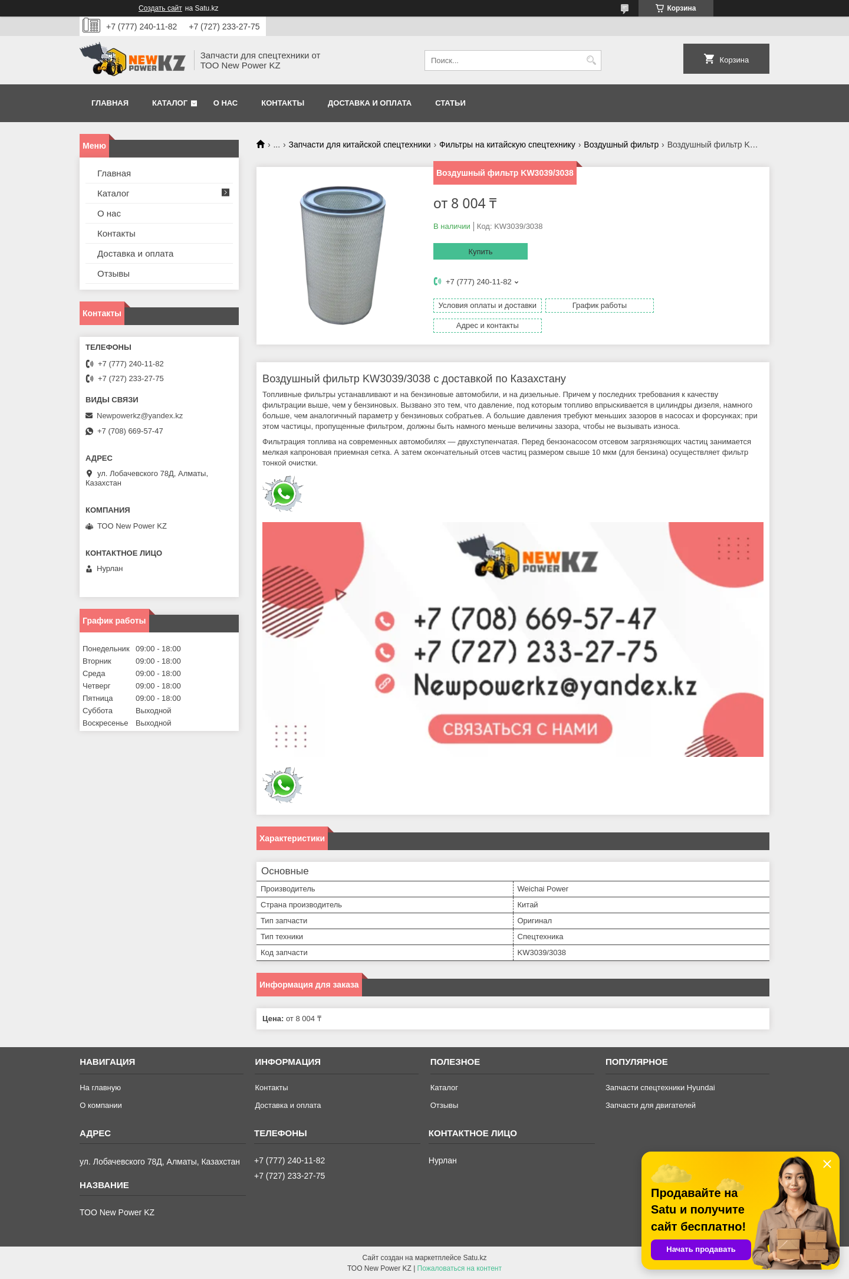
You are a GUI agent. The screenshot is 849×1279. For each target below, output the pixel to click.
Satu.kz (474, 1257)
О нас (225, 103)
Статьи (450, 103)
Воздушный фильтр (621, 144)
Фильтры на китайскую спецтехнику (507, 144)
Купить (480, 251)
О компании (101, 1104)
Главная (110, 103)
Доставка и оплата (370, 103)
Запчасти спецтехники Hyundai (660, 1087)
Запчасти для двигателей (651, 1104)
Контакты (282, 103)
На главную (100, 1087)
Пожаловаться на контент (459, 1268)
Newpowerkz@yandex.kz (140, 415)
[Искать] (591, 60)
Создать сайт (160, 8)
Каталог (169, 103)
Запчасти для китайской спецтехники (360, 144)
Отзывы (113, 273)
